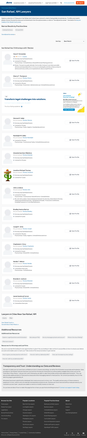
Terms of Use (4, 432)
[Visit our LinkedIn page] (78, 433)
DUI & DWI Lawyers (49, 412)
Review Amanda (28, 155)
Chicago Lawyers (27, 409)
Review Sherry (27, 78)
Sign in (81, 3)
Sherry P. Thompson (20, 76)
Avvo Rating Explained (71, 412)
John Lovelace (18, 187)
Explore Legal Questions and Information (14, 337)
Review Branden (28, 280)
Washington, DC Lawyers (29, 415)
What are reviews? (7, 341)
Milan (11, 317)
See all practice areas (8, 34)
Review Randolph (28, 137)
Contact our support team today (70, 387)
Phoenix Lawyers (27, 421)
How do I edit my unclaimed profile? (13, 358)
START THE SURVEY (68, 109)
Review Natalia (27, 263)
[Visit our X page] (73, 433)
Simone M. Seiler (19, 118)
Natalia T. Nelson (19, 261)
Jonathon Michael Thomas (22, 170)
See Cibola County (7, 322)
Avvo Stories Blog (6, 415)
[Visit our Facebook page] (67, 433)
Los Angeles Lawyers (28, 406)
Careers (68, 406)
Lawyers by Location (20, 3)
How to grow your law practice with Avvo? (14, 354)
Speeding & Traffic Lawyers (51, 427)
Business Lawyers (49, 406)
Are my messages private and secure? (54, 337)
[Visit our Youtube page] (83, 433)
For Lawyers (4, 418)
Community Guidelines (34, 432)
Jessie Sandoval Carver (21, 296)
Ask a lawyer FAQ (35, 337)
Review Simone (27, 120)
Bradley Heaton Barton (21, 209)
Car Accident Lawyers (50, 418)
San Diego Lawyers (28, 427)
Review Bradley (27, 211)
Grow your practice (70, 2)
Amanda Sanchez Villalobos (22, 153)
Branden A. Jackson (20, 278)
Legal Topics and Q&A (52, 3)
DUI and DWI (19, 30)
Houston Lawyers (27, 412)
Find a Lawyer (4, 403)
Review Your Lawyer (6, 406)
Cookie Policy (22, 432)
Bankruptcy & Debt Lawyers (51, 403)
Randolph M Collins (19, 135)
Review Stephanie (28, 246)
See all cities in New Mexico (10, 324)
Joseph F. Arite (18, 226)
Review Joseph (27, 228)
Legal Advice (4, 409)
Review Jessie (27, 298)
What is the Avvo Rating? (76, 337)
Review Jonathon (28, 172)
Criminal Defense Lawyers (51, 409)
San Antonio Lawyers (28, 424)
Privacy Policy (13, 432)
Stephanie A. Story (19, 244)
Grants (4, 317)
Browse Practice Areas (7, 412)
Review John (26, 189)
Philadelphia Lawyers (28, 418)
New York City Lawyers (29, 403)
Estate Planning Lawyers (50, 415)
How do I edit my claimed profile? (40, 354)
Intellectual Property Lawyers (52, 424)
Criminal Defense (7, 30)
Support (68, 409)
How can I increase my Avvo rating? (63, 354)
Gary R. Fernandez (19, 54)
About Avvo (69, 403)
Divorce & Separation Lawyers (52, 421)
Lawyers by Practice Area (35, 3)
